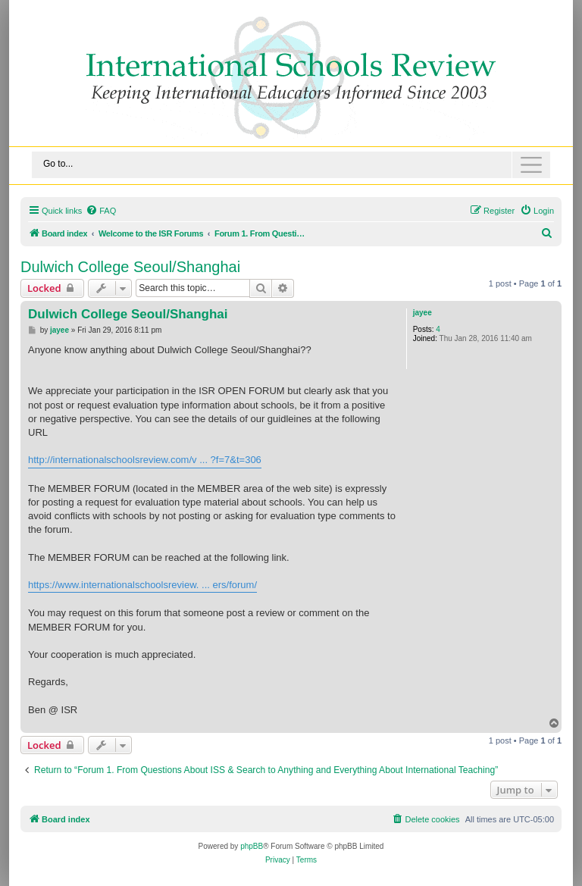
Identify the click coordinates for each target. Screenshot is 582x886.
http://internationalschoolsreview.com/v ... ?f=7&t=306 (144, 459)
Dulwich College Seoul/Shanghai (130, 266)
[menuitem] (101, 211)
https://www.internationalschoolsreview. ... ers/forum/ (142, 584)
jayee (422, 312)
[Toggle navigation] (291, 165)
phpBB (251, 846)
